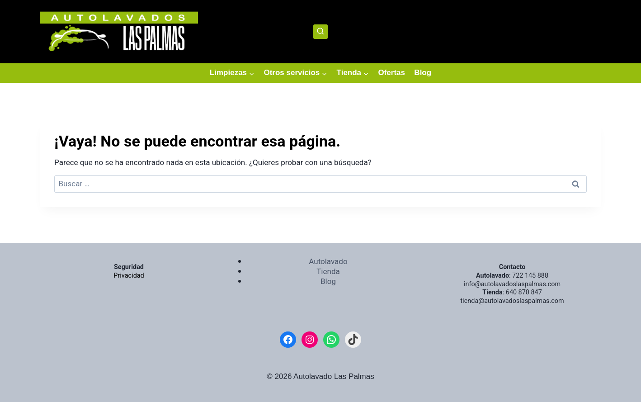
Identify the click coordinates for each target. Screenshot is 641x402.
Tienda (328, 271)
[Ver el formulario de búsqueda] (320, 31)
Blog (422, 72)
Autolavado (328, 261)
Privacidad (128, 275)
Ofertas (391, 72)
